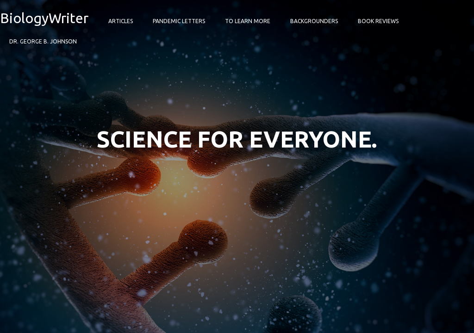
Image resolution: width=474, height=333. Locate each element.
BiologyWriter (44, 18)
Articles (120, 21)
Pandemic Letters (179, 21)
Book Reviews (378, 21)
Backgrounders (314, 21)
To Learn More (247, 21)
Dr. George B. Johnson (43, 41)
